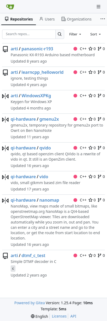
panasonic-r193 (37, 48)
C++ (80, 48)
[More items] (102, 19)
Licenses (59, 316)
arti (14, 48)
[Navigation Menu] (99, 6)
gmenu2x (49, 119)
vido (43, 176)
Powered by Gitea (29, 302)
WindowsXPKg (36, 95)
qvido (45, 148)
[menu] (39, 316)
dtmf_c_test (34, 255)
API (73, 316)
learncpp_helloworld (43, 72)
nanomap (49, 200)
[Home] (10, 6)
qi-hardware (23, 119)
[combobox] (75, 34)
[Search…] (59, 34)
